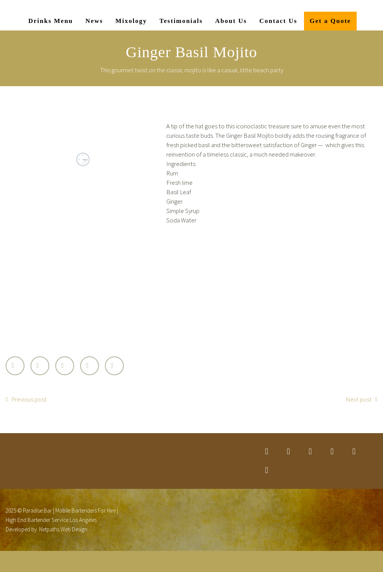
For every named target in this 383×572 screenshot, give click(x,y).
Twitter (15, 365)
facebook (288, 451)
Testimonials (181, 20)
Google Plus (64, 365)
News (94, 20)
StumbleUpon (114, 365)
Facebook (39, 365)
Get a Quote (330, 20)
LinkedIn (89, 365)
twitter (266, 451)
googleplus (332, 451)
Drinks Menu (50, 20)
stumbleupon (354, 451)
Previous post (29, 399)
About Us (231, 20)
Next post (359, 399)
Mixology (131, 20)
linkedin (310, 451)
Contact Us (278, 20)
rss (266, 470)
